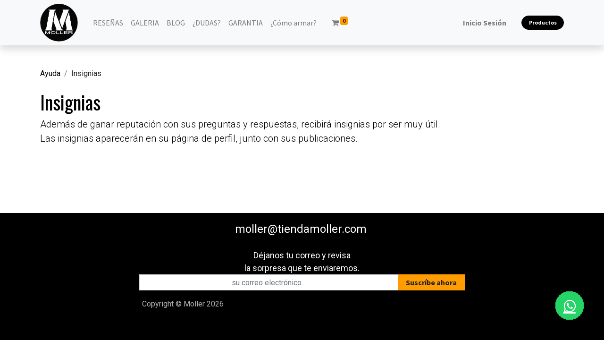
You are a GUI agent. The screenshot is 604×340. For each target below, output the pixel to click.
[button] (431, 282)
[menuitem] (108, 22)
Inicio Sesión (484, 22)
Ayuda (50, 73)
